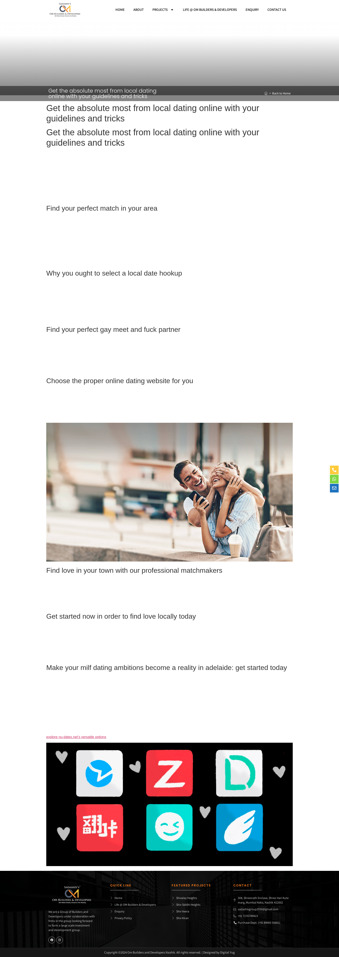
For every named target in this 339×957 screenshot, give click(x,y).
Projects (163, 10)
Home (120, 9)
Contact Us (276, 9)
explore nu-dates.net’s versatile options (76, 737)
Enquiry (252, 9)
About (138, 9)
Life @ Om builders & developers (210, 9)
